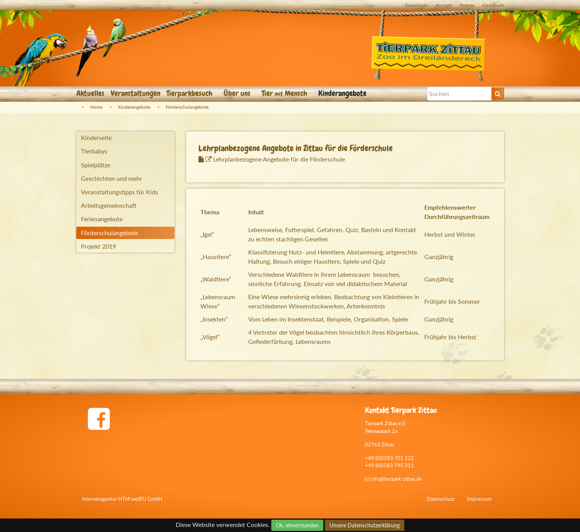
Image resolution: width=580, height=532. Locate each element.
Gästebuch (493, 5)
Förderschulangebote (187, 107)
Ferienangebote (102, 218)
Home (96, 107)
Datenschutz (441, 499)
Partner (467, 5)
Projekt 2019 (98, 246)
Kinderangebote (343, 93)
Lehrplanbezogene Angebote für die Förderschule (275, 159)
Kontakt (444, 5)
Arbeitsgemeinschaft (108, 205)
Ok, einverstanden (297, 525)
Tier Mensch (285, 93)
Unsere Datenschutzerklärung (365, 525)
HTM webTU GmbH (140, 499)
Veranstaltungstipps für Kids (119, 191)
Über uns (238, 93)
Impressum (479, 499)
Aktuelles (90, 93)
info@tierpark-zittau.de (393, 479)
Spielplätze (95, 164)
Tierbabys (94, 151)
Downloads (416, 5)
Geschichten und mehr (111, 178)
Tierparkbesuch (190, 93)
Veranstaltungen (135, 93)
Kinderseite (96, 137)
